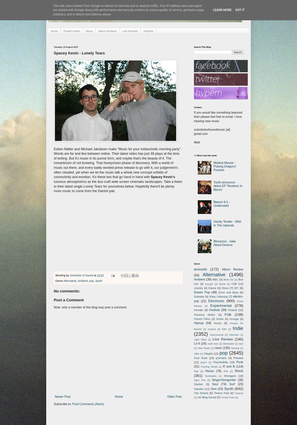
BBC (215, 279)
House (218, 323)
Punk (239, 362)
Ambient (83, 280)
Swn (213, 388)
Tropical (239, 393)
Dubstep (199, 296)
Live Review (223, 339)
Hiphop (199, 323)
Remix (209, 371)
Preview (238, 358)
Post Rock (200, 358)
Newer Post (62, 396)
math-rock (212, 343)
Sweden (199, 388)
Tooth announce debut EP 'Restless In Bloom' (227, 186)
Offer (196, 353)
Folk (228, 315)
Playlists (148, 31)
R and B (229, 366)
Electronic (216, 301)
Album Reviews (107, 31)
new (241, 343)
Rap (196, 371)
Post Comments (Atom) (88, 404)
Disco (225, 288)
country (198, 288)
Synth (98, 280)
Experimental (221, 306)
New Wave (204, 348)
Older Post (174, 396)
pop (91, 280)
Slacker (198, 384)
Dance (212, 288)
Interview (234, 334)
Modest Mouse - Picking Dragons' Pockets (224, 166)
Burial (222, 284)
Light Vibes (200, 339)
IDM (224, 329)
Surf (232, 384)
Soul (215, 384)
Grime (220, 319)
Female (198, 310)
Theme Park (221, 393)
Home (54, 31)
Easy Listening (219, 296)
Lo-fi (197, 343)
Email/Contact (71, 31)
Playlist (208, 353)
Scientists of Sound (82, 275)
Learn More (222, 10)
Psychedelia (220, 362)
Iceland (212, 329)
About (89, 31)
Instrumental (216, 334)
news (218, 348)
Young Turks (227, 397)
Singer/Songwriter (224, 380)
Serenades (211, 376)
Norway (235, 348)
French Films (202, 319)
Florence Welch (204, 314)
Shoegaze (230, 375)
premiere (221, 358)
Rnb (226, 371)
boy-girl (209, 284)
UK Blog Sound (207, 397)
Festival (214, 310)
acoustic (200, 269)
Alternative (69, 280)
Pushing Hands (209, 366)
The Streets (201, 393)
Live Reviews (130, 31)
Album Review (232, 269)
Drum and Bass (228, 292)
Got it (240, 10)
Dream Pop (202, 292)
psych (204, 362)
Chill (234, 283)
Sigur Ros (200, 380)
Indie (238, 328)
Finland (232, 310)
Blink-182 (229, 279)
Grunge (234, 319)
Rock (239, 371)
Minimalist (228, 343)
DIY (236, 288)
